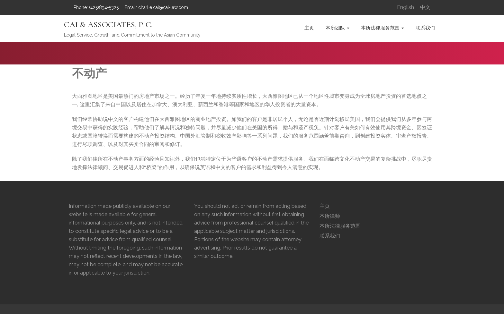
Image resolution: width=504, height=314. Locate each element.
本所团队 (337, 28)
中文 (425, 7)
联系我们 (425, 28)
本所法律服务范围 (382, 28)
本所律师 (330, 216)
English (405, 7)
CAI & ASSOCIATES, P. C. (108, 25)
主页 (309, 28)
